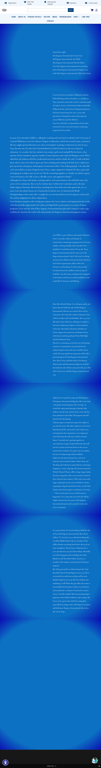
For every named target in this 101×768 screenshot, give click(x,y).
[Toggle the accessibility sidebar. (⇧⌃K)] (5, 763)
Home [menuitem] (14, 17)
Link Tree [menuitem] (86, 17)
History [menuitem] (47, 17)
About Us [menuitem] (22, 17)
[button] (95, 761)
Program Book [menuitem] (65, 17)
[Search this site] (47, 10)
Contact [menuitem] (50, 21)
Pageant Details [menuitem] (35, 17)
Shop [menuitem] (76, 17)
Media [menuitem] (54, 17)
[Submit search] (71, 10)
